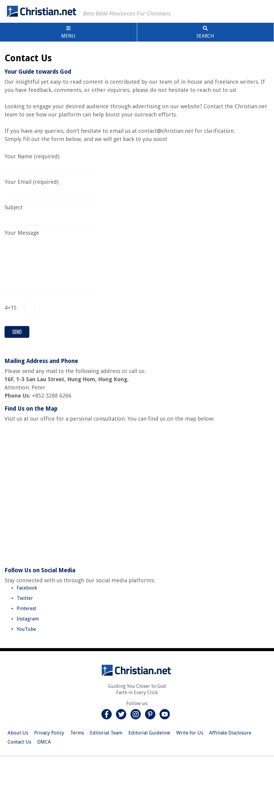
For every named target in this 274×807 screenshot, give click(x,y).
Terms (77, 733)
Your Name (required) (50, 162)
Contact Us (19, 742)
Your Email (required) (50, 188)
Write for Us (189, 733)
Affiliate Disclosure (230, 733)
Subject (50, 213)
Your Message (51, 237)
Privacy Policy (49, 733)
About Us (18, 733)
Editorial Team (106, 733)
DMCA (44, 742)
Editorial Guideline (149, 733)
